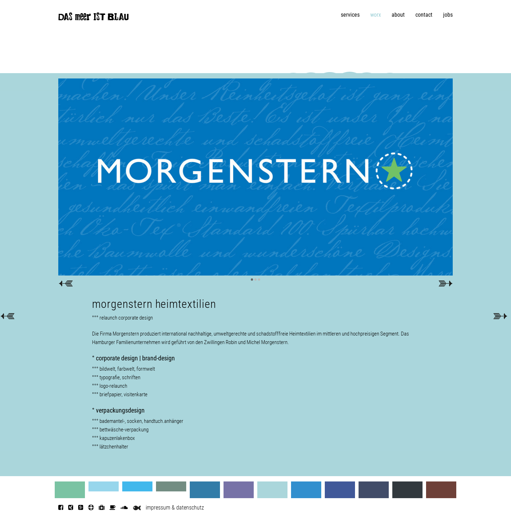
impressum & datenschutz (175, 507)
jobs (448, 14)
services (350, 14)
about (398, 14)
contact (423, 14)
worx (375, 14)
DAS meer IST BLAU (93, 18)
